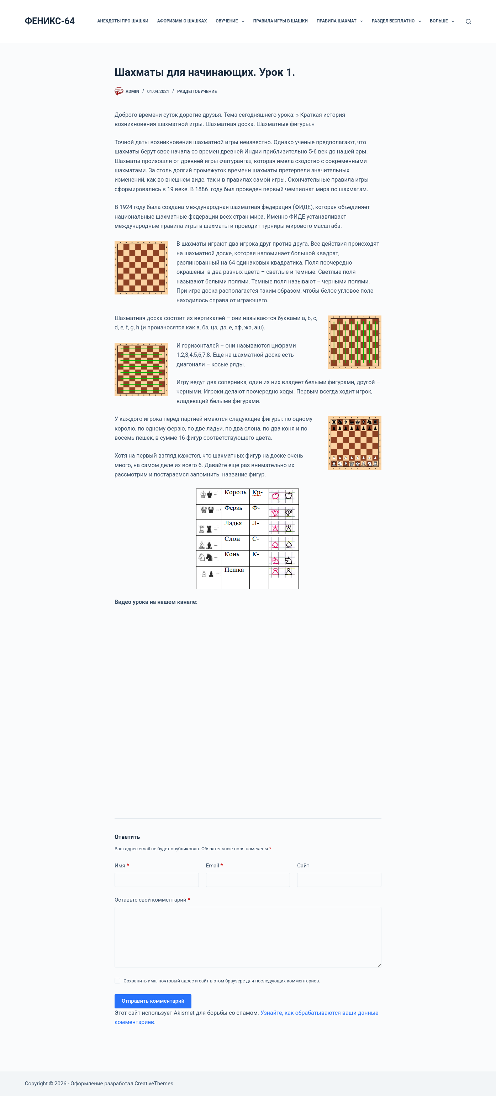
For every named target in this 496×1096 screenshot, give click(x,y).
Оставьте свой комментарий (152, 900)
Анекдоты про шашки (122, 21)
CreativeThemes (153, 1083)
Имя (122, 865)
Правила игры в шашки (280, 21)
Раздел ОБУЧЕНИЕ (197, 91)
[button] (243, 21)
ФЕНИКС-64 (50, 21)
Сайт (303, 865)
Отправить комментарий (153, 1001)
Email (214, 865)
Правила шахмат (341, 21)
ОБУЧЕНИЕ (231, 21)
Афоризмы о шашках (182, 21)
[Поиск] (468, 21)
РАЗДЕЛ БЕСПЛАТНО (398, 21)
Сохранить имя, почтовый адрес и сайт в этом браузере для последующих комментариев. (221, 980)
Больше (443, 21)
